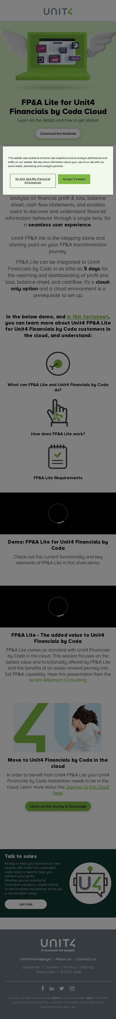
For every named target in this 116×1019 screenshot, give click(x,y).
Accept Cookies (74, 179)
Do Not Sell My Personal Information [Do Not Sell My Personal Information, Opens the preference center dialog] (33, 180)
